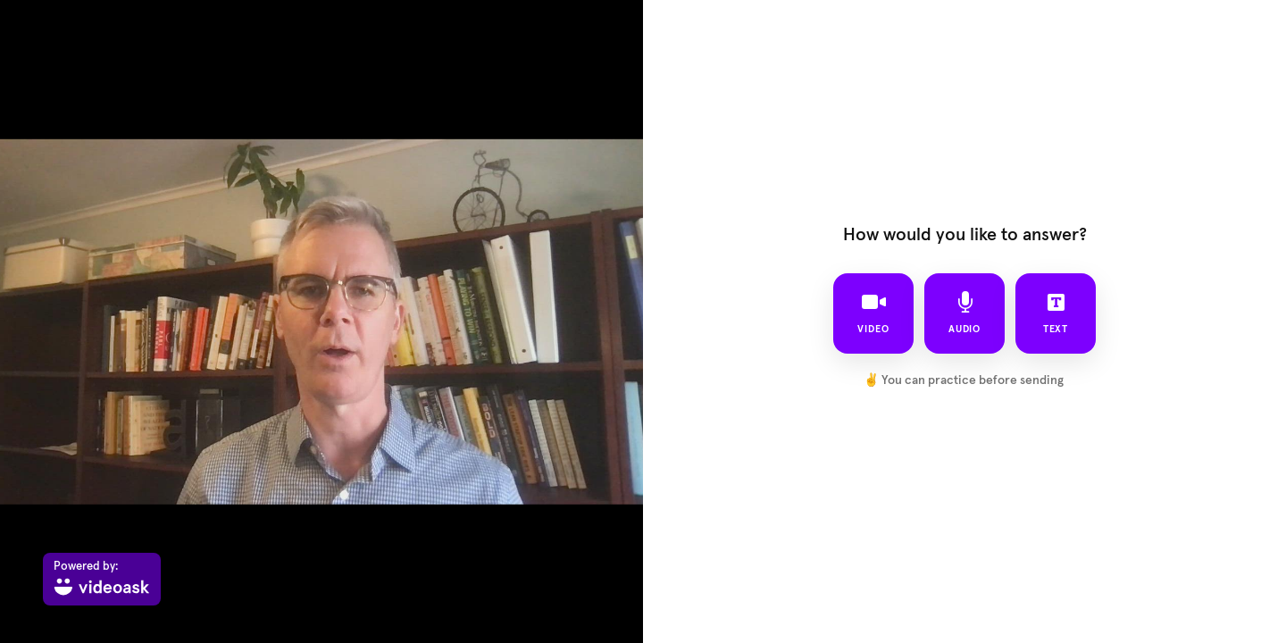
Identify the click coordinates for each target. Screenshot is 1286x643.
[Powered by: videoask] (102, 579)
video (873, 312)
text (1056, 312)
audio (964, 312)
